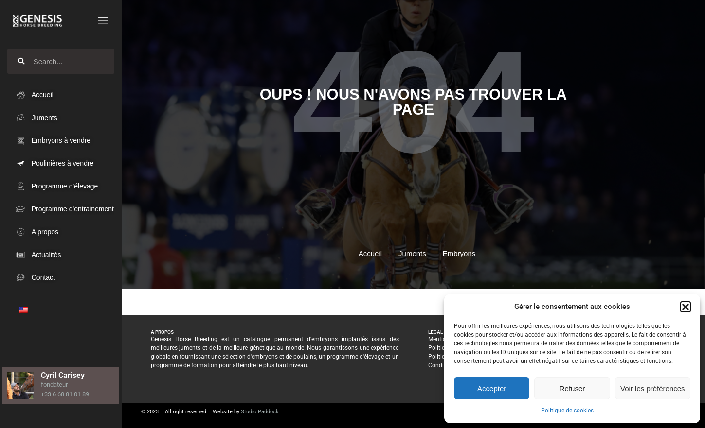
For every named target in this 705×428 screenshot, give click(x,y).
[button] (685, 306)
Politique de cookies (567, 410)
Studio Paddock (260, 412)
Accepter (491, 388)
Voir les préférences (652, 388)
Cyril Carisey (63, 375)
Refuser (572, 388)
